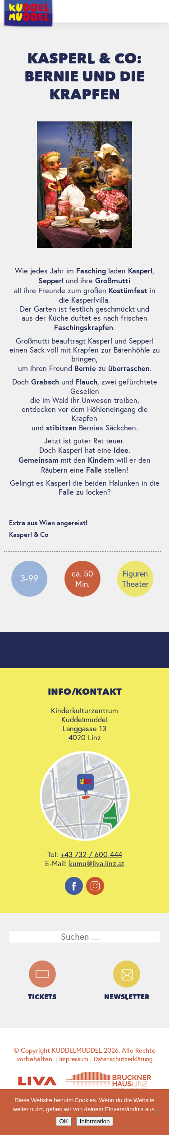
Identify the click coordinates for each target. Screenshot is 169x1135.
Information (95, 1121)
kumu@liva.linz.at (96, 863)
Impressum (73, 1059)
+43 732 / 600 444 (91, 854)
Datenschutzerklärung (123, 1059)
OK (63, 1121)
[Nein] (157, 1112)
